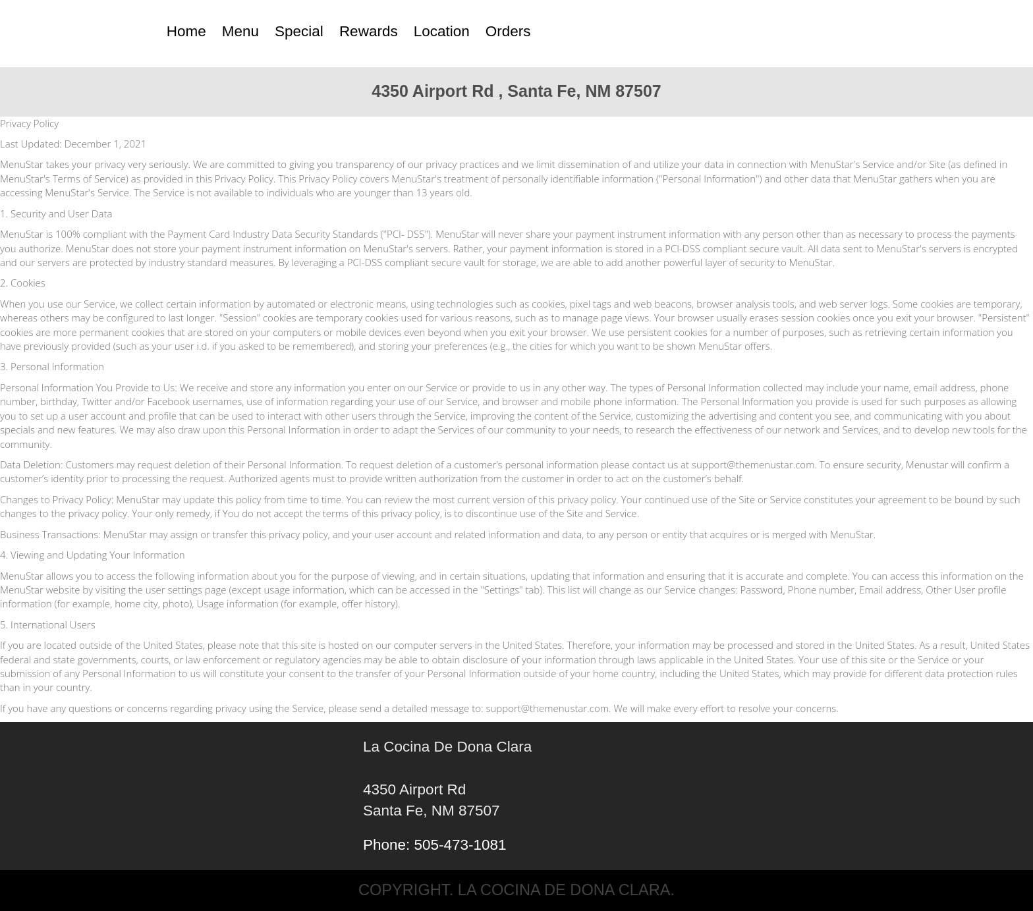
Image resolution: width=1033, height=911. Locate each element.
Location (442, 31)
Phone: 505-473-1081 (435, 845)
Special (299, 31)
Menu (240, 31)
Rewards (368, 31)
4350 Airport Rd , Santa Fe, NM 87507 (516, 91)
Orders (508, 31)
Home (186, 31)
